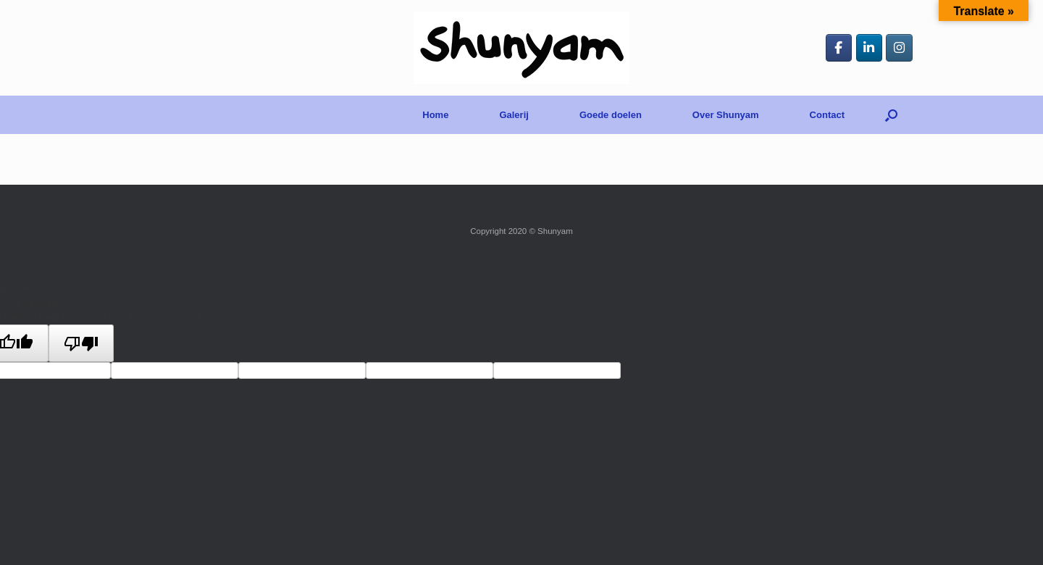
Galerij (513, 114)
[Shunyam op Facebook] (839, 48)
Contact (827, 114)
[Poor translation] (81, 343)
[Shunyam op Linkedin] (869, 48)
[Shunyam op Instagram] (899, 48)
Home (435, 114)
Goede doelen (610, 114)
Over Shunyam (725, 114)
